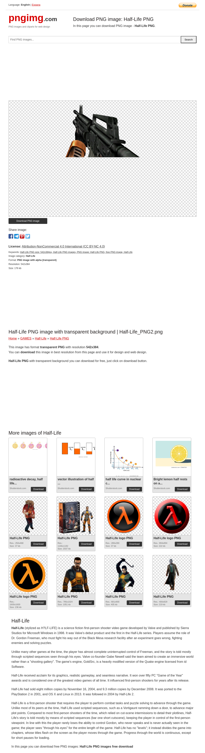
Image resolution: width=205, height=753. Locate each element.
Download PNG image (28, 221)
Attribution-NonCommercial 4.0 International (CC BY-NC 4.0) (63, 246)
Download (38, 489)
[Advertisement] (102, 73)
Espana (36, 4)
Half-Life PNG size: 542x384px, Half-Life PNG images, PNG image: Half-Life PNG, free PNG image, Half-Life (76, 252)
